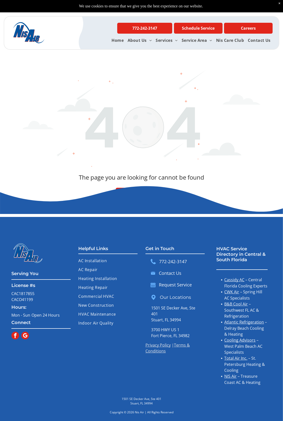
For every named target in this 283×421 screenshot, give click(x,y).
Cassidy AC (234, 279)
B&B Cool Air (236, 304)
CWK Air (231, 292)
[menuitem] (118, 40)
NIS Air (230, 376)
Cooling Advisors (239, 340)
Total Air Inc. (235, 358)
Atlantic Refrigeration (244, 322)
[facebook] (15, 336)
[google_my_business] (25, 336)
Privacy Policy (158, 345)
